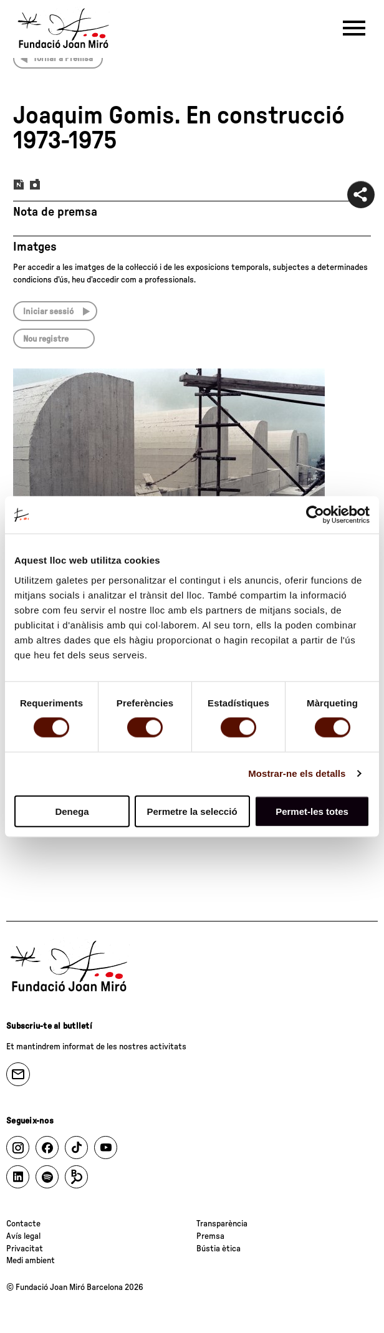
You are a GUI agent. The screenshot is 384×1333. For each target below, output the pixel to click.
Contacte (23, 1224)
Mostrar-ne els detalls (296, 773)
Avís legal (23, 1236)
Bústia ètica (218, 1248)
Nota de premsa (55, 212)
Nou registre (46, 339)
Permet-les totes (312, 811)
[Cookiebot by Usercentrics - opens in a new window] (315, 515)
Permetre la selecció (191, 811)
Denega (72, 811)
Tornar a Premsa (63, 58)
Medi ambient (30, 1260)
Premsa (210, 1236)
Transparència (221, 1224)
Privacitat (24, 1248)
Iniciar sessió (48, 311)
